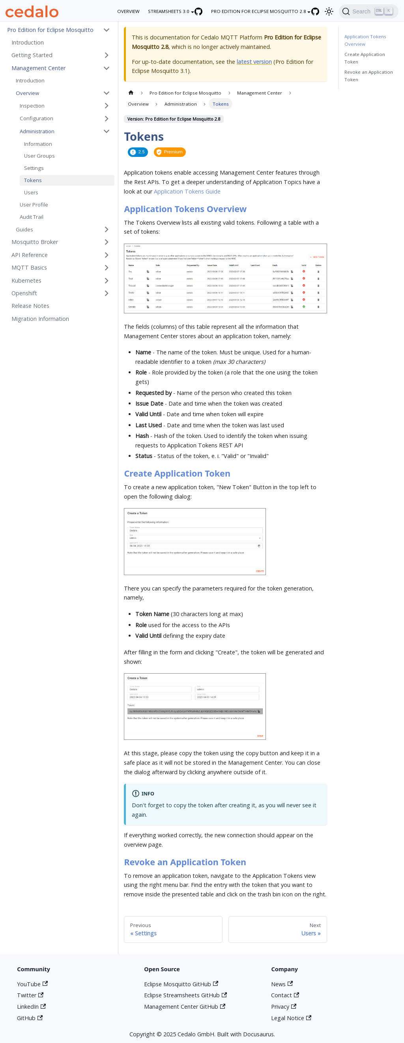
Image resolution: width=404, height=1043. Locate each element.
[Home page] (130, 92)
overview (128, 11)
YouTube (32, 984)
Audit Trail (31, 216)
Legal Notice (291, 1018)
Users (31, 192)
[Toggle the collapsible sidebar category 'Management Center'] (106, 68)
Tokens (33, 180)
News (282, 984)
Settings (34, 167)
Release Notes (30, 305)
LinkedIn (31, 1006)
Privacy (283, 1006)
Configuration (36, 118)
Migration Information (40, 318)
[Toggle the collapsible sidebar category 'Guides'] (106, 229)
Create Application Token (364, 58)
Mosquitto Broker (34, 242)
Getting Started (31, 55)
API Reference (29, 255)
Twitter (30, 995)
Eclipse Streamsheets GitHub (185, 995)
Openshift (24, 293)
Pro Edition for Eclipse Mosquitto (50, 30)
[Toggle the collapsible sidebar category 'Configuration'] (106, 118)
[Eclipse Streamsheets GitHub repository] (202, 11)
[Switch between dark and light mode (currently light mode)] (329, 11)
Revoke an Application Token (368, 75)
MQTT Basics (29, 267)
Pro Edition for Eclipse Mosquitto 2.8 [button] (258, 11)
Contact (285, 995)
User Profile (34, 204)
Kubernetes (26, 280)
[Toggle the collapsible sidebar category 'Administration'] (106, 131)
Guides (24, 229)
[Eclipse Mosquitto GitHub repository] (319, 11)
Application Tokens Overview (365, 40)
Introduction (27, 42)
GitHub (30, 1018)
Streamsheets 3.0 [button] (168, 11)
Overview (27, 93)
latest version (254, 61)
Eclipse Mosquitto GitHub (181, 984)
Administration (37, 131)
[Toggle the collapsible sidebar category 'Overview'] (106, 93)
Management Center (38, 68)
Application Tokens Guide (187, 191)
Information (38, 143)
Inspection (32, 105)
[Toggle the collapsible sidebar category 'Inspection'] (106, 106)
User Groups (39, 155)
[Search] (368, 11)
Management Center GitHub (184, 1006)
